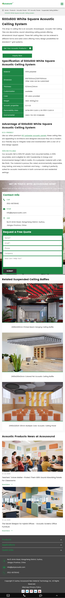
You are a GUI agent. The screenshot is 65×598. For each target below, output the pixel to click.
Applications (8, 545)
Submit (10, 271)
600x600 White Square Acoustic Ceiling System (19, 13)
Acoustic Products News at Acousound (28, 436)
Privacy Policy (35, 587)
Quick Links (7, 550)
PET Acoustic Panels (34, 10)
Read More (7, 484)
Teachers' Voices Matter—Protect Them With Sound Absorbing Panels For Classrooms (32, 479)
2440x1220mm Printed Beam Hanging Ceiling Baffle (32, 327)
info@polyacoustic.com (13, 567)
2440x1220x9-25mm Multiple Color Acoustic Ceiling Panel (32, 425)
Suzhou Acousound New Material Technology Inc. (33, 581)
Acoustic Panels (22, 10)
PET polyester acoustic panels (34, 135)
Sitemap (25, 587)
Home (6, 10)
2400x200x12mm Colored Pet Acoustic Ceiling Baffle (32, 376)
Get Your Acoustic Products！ (17, 48)
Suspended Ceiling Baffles (50, 10)
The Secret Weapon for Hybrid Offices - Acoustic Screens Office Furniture (29, 525)
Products (12, 10)
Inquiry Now (17, 55)
